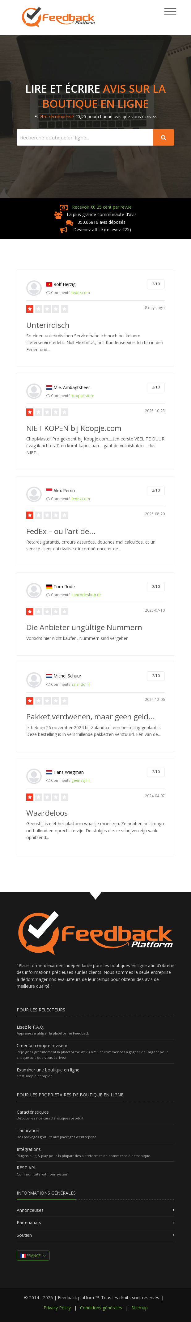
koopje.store (82, 395)
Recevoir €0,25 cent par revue (102, 207)
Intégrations (29, 1149)
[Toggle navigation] (170, 11)
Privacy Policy (57, 1308)
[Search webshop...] (85, 137)
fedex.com (80, 292)
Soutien (24, 1235)
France (30, 1255)
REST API (26, 1168)
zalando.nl (80, 684)
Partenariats (29, 1222)
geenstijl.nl (81, 780)
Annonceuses (30, 1210)
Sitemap (139, 1308)
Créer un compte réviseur (42, 1045)
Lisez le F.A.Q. (30, 1027)
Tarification (28, 1130)
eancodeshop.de (86, 594)
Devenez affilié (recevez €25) (102, 229)
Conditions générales (101, 1308)
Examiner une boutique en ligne (48, 1070)
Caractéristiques (33, 1112)
